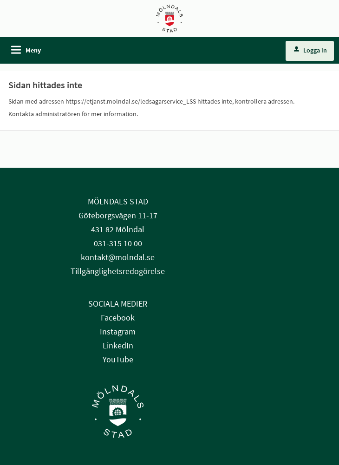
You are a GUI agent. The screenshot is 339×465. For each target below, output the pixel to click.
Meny (33, 50)
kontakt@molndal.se (118, 257)
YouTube (118, 359)
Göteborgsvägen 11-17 (117, 215)
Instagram (118, 331)
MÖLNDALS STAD (118, 201)
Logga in (310, 50)
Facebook (118, 317)
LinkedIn (118, 345)
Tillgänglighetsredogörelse (118, 271)
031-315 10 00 (118, 243)
